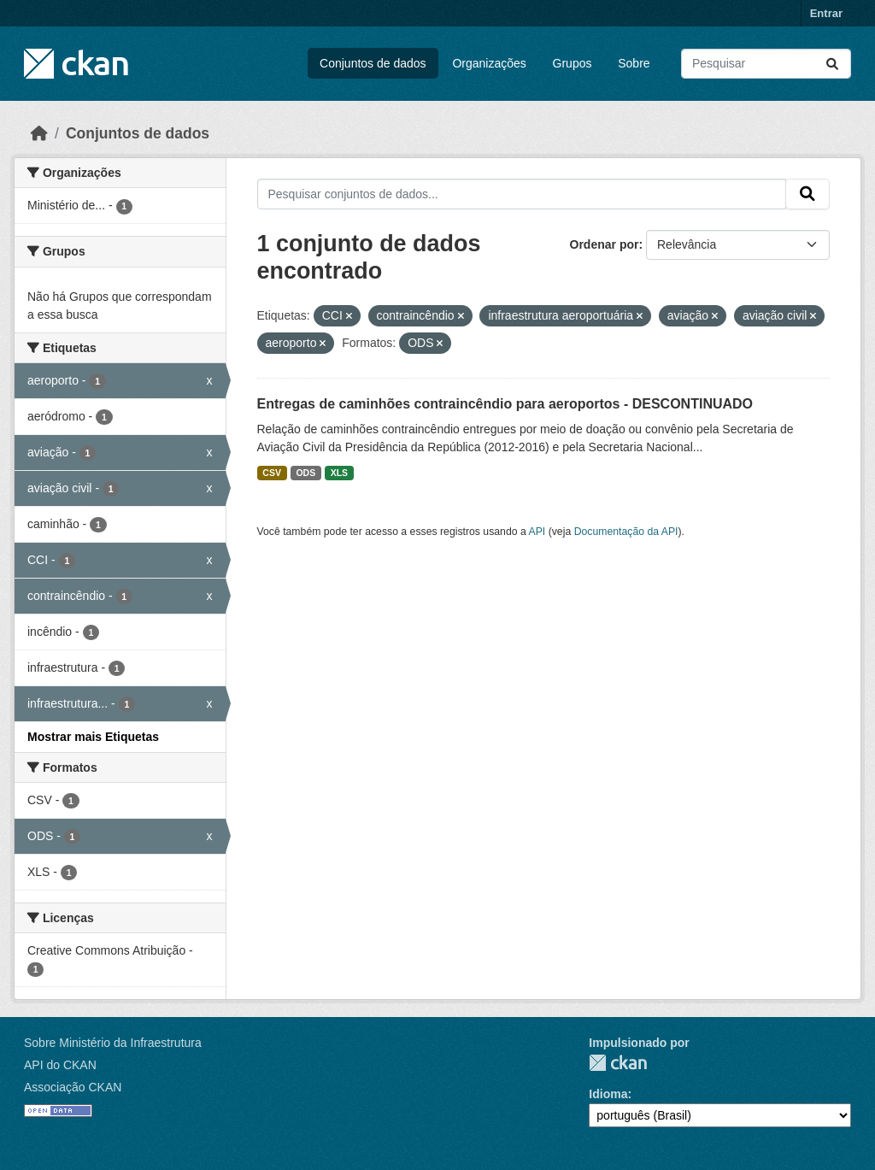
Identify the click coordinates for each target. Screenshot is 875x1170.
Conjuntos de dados (373, 63)
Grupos (572, 63)
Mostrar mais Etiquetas (93, 737)
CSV (271, 472)
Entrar (826, 13)
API (537, 532)
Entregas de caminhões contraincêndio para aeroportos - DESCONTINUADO (505, 404)
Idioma (608, 1094)
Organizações (489, 63)
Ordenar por (604, 244)
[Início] (39, 133)
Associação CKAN (72, 1087)
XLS (339, 472)
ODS (305, 472)
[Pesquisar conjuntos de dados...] (766, 64)
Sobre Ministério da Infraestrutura (113, 1042)
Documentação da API (626, 532)
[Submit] (832, 64)
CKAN (618, 1063)
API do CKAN (60, 1065)
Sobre (633, 63)
